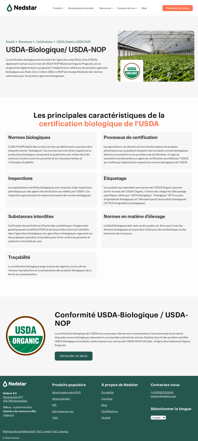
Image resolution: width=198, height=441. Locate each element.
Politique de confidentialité (19, 431)
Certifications (44, 41)
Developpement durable (80, 8)
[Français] (158, 418)
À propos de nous (126, 8)
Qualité (105, 417)
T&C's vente (44, 431)
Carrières (106, 398)
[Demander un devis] (74, 356)
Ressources (105, 8)
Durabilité (107, 392)
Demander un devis (177, 8)
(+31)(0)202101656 (162, 392)
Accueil (10, 41)
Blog (144, 8)
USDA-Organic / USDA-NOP (73, 41)
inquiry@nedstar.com (163, 396)
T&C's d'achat (60, 431)
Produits (57, 8)
